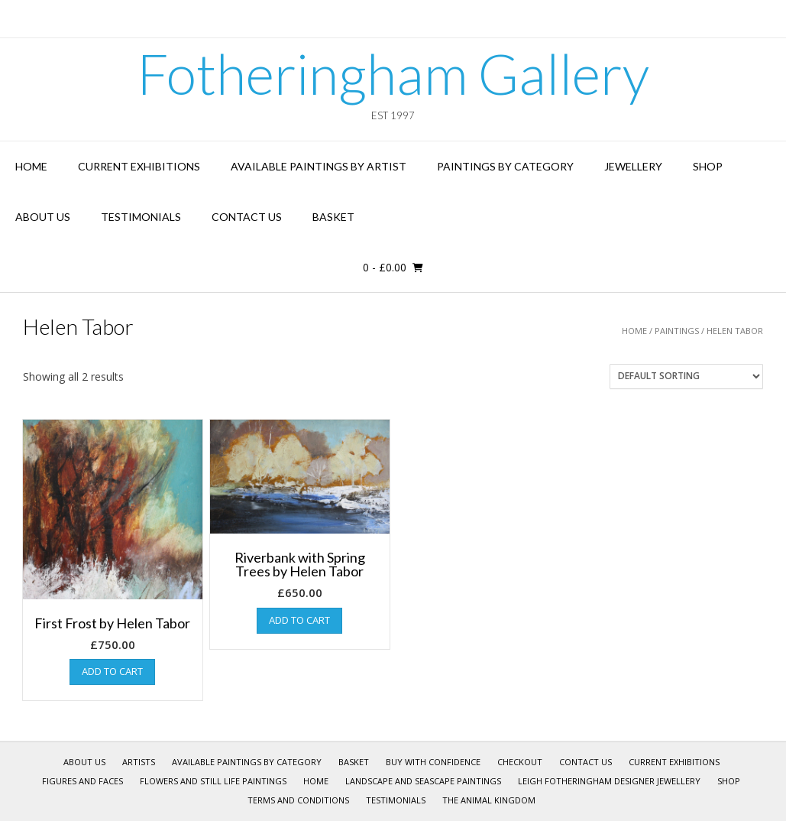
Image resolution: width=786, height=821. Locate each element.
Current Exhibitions (139, 166)
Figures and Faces (82, 781)
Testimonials (141, 216)
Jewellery (633, 166)
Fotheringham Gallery (393, 73)
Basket (333, 216)
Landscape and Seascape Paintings (423, 781)
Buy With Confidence (433, 761)
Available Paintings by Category (247, 761)
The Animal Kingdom (488, 800)
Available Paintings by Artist (318, 166)
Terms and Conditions (298, 800)
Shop (708, 166)
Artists (138, 761)
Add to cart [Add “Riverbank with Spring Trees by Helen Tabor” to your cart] (299, 620)
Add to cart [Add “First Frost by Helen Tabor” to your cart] (112, 671)
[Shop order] (686, 376)
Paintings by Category (505, 166)
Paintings (677, 330)
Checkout (519, 761)
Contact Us (247, 216)
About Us (42, 216)
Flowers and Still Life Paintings (213, 781)
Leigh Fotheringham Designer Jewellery (609, 781)
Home (31, 166)
